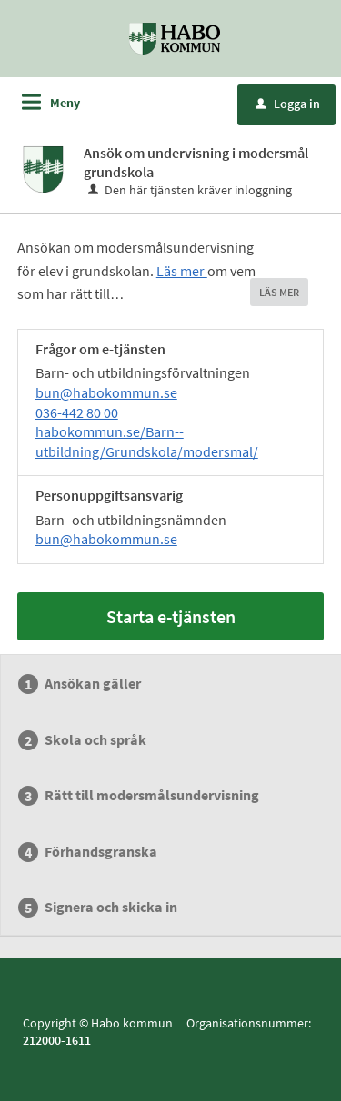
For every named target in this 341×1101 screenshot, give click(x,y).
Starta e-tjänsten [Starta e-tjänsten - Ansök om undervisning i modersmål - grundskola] (171, 616)
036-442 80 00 (76, 412)
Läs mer (181, 271)
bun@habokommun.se (106, 392)
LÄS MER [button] (279, 292)
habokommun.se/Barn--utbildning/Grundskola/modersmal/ (146, 441)
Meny (65, 102)
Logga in (288, 103)
